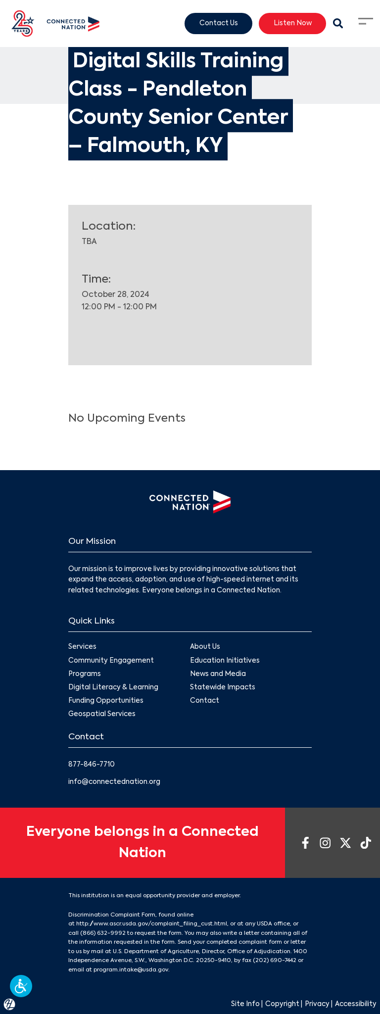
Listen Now (293, 23)
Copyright (282, 1004)
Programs (84, 674)
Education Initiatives (225, 660)
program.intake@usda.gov (131, 970)
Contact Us (218, 23)
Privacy (317, 1004)
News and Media (218, 674)
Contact (204, 701)
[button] (21, 986)
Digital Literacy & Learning (113, 687)
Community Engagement (111, 660)
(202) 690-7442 (274, 961)
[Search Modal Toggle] (338, 24)
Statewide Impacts (222, 687)
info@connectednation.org (114, 782)
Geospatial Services (102, 714)
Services (82, 647)
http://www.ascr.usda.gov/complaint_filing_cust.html (151, 924)
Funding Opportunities (105, 701)
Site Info (245, 1004)
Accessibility (356, 1004)
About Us (205, 647)
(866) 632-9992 (103, 933)
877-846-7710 (91, 765)
